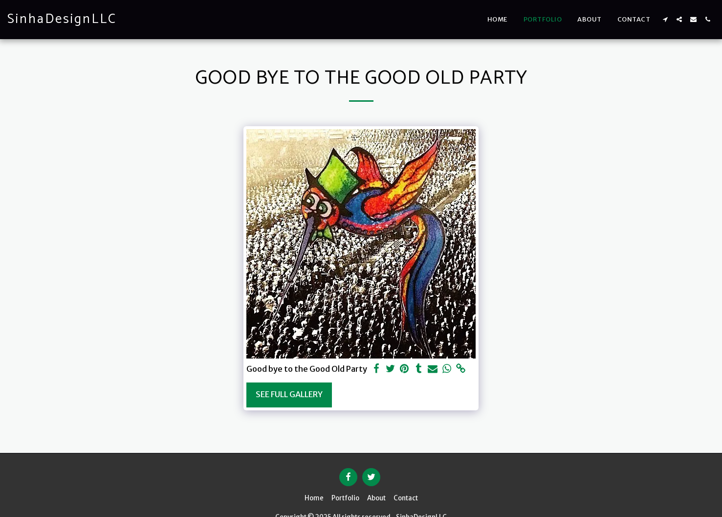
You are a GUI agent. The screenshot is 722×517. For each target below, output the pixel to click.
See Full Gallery (289, 394)
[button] (665, 19)
